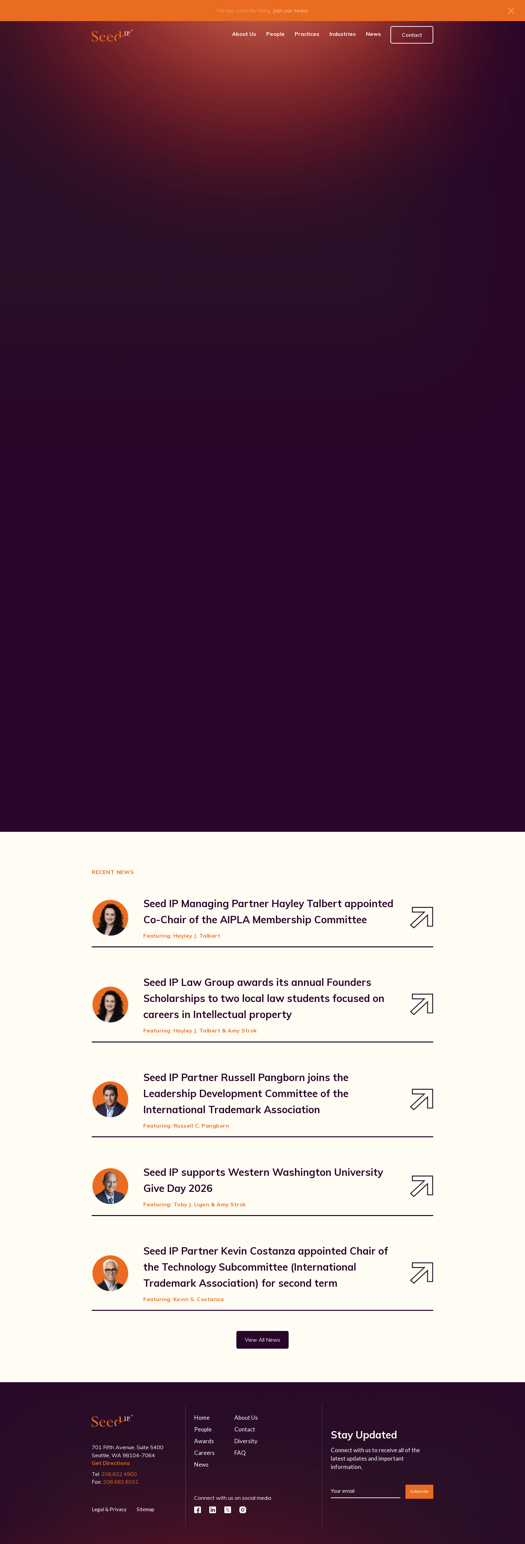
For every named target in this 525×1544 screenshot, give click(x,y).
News (201, 1460)
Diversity (245, 1436)
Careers (204, 1448)
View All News (262, 1335)
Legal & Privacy (109, 1505)
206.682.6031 (121, 1477)
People (203, 1425)
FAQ (240, 1448)
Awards (204, 1436)
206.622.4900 (119, 1469)
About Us (246, 1413)
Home (202, 1413)
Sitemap (145, 1505)
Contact (412, 30)
